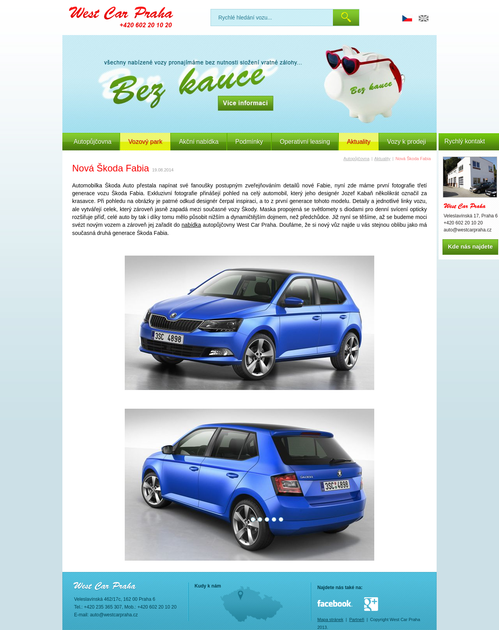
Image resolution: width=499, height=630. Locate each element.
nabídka (191, 225)
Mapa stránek (330, 619)
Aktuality (382, 158)
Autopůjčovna (92, 141)
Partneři (357, 619)
